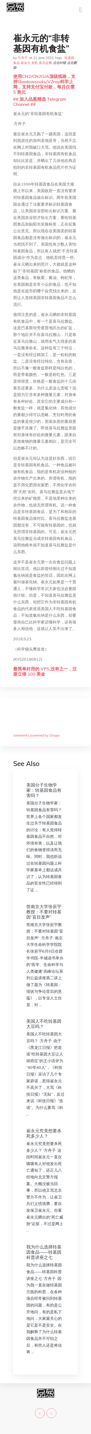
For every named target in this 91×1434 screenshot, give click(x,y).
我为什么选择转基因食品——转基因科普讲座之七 (43, 1252)
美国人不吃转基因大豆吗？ (43, 1023)
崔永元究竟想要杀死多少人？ (43, 1133)
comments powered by (36, 735)
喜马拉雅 (45, 63)
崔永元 (25, 63)
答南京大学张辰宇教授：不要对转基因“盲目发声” (43, 912)
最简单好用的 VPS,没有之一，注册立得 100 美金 (45, 671)
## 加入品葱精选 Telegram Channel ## (39, 101)
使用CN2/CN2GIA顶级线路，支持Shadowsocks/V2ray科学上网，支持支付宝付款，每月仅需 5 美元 (44, 84)
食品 (16, 63)
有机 (34, 63)
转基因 (69, 58)
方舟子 (23, 58)
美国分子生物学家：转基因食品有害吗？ (43, 790)
